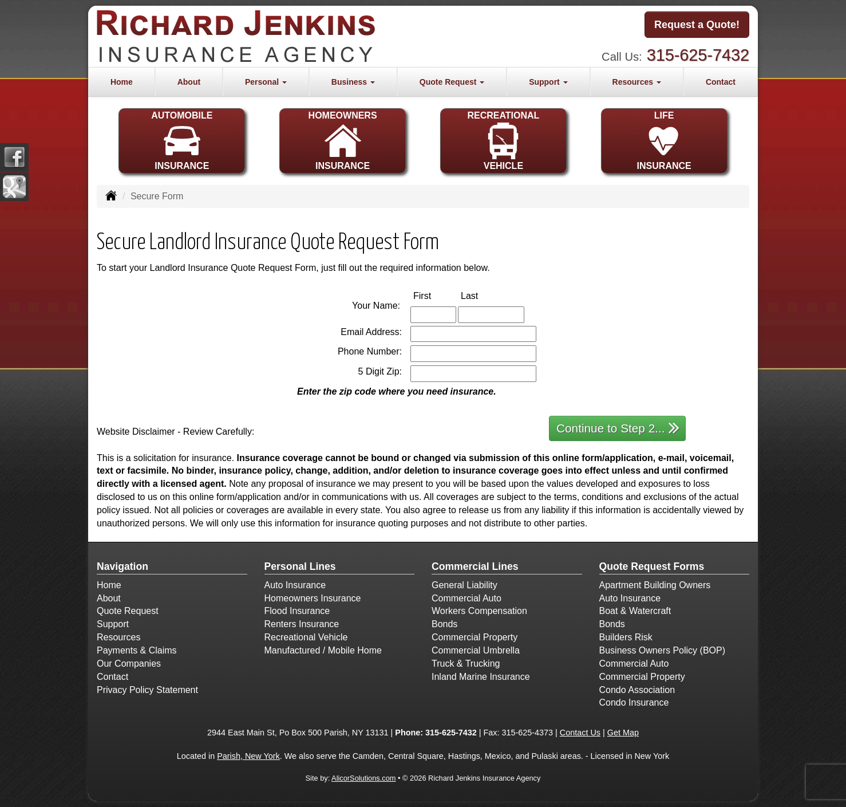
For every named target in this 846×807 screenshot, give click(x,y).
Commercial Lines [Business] (475, 566)
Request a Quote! (697, 24)
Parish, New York (248, 756)
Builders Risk (626, 637)
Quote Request (128, 611)
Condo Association (637, 690)
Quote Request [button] (452, 81)
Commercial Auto (466, 598)
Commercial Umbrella (476, 650)
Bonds (444, 624)
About (188, 81)
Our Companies (129, 663)
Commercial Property (474, 637)
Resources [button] (636, 81)
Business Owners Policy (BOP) (662, 650)
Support (113, 624)
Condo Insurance (634, 702)
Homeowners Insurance (312, 598)
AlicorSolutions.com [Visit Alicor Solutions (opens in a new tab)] (363, 778)
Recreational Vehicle (306, 637)
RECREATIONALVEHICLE (503, 141)
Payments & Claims (137, 650)
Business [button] (353, 81)
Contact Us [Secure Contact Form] (580, 732)
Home (121, 81)
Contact (721, 81)
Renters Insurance (301, 624)
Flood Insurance (297, 611)
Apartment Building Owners (655, 585)
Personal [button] (266, 81)
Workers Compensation (479, 611)
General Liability (464, 585)
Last (481, 295)
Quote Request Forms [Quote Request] (652, 566)
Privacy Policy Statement (147, 690)
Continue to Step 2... (617, 427)
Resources (118, 637)
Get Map (623, 732)
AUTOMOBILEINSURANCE (181, 141)
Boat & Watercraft (635, 611)
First (434, 295)
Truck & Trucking (466, 663)
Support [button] (548, 81)
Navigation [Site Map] (122, 566)
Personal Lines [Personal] (300, 566)
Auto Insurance (295, 585)
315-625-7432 (698, 55)
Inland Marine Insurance (481, 677)
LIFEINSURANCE (664, 141)
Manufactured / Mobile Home (323, 650)
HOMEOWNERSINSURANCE (342, 141)
